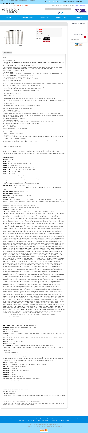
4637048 (32, 233)
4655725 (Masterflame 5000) (40, 266)
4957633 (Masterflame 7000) (9, 309)
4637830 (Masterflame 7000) (45, 240)
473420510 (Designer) (41, 304)
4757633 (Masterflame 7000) (18, 306)
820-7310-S (53, 315)
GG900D (25, 312)
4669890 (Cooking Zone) (29, 304)
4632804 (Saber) (60, 221)
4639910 (46, 256)
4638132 (61, 245)
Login (59, 1)
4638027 (56, 243)
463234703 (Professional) (45, 216)
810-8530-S (47, 315)
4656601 (28, 268)
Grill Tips (76, 418)
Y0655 (28, 385)
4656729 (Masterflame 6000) (54, 271)
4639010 (14, 255)
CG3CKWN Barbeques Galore (33, 180)
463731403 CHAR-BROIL (14, 236)
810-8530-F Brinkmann (54, 201)
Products (10, 418)
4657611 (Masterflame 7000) (19, 274)
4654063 (36, 261)
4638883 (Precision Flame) (51, 253)
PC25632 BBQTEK (12, 197)
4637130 (5, 235)
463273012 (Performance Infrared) (52, 220)
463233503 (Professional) (9, 216)
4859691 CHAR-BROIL (33, 307)
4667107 (14, 303)
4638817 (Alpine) (28, 250)
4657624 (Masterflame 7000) (40, 276)
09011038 (22, 378)
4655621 (51, 263)
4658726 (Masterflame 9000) (9, 291)
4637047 (27, 233)
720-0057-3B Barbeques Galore (21, 178)
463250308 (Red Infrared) (32, 218)
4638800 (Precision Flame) (33, 248)
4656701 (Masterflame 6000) (18, 269)
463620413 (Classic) (13, 230)
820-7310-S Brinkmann (21, 203)
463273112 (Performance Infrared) (11, 221)
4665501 (38, 301)
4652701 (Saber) (21, 261)
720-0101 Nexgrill (18, 358)
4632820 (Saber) (6, 223)
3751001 (38, 403)
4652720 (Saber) (29, 261)
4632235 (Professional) (48, 213)
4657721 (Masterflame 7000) (12, 281)
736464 (33, 205)
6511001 (18, 404)
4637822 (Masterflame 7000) (57, 238)
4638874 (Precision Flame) (22, 253)
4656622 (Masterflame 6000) (47, 268)
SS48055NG (22, 366)
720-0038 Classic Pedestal (20, 357)
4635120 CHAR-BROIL (53, 226)
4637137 (29, 235)
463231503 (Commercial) (31, 215)
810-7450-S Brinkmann (50, 199)
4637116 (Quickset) (53, 233)
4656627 (5, 269)
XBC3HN (42, 319)
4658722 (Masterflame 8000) (12, 289)
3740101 (10, 403)
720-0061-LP (16, 337)
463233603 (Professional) (21, 216)
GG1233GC (24, 309)
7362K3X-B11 (11, 165)
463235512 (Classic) (56, 216)
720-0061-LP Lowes (20, 347)
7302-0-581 (13, 163)
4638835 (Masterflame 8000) (55, 251)
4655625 (19, 264)
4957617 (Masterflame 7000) (54, 307)
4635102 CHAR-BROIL (32, 226)
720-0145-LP (13, 333)
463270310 (40, 220)
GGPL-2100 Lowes (38, 349)
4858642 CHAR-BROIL (22, 307)
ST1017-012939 (22, 385)
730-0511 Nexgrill (40, 360)
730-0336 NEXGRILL (21, 360)
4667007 (56, 301)
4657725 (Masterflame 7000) (54, 281)
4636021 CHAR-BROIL (25, 228)
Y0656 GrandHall (32, 327)
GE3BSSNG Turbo (20, 395)
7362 (30, 163)
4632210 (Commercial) (15, 213)
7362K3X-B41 (18, 165)
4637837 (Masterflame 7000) (37, 241)
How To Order (54, 420)
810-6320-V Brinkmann (33, 199)
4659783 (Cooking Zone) (11, 301)
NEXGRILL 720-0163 (41, 364)
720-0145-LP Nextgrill (38, 358)
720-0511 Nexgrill (13, 360)
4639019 (23, 255)
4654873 (45, 261)
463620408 (6, 230)
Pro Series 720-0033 (14, 381)
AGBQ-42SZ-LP (12, 159)
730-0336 (60, 337)
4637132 (20, 235)
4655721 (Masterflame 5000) (26, 266)
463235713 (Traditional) (8, 218)
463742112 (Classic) (25, 236)
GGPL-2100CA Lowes (47, 349)
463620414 (21, 230)
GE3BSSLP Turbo (11, 395)
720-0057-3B (28, 395)
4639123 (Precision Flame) (58, 255)
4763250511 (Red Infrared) (32, 306)
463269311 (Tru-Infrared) (31, 220)
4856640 (55, 306)
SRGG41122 (12, 393)
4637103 (37, 233)
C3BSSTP (44, 178)
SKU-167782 (56, 188)
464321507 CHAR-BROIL (52, 258)
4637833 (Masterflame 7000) (9, 241)
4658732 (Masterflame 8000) (19, 293)
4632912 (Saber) (31, 223)
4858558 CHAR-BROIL (11, 307)
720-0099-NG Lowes (30, 347)
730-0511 (11, 341)
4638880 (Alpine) (40, 253)
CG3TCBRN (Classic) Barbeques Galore (40, 182)
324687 (33, 378)
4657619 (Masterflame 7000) (12, 276)
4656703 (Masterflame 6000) (32, 269)
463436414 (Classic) (29, 225)
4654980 (50, 261)
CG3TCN (57, 395)
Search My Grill (35, 418)
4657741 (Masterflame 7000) (19, 284)
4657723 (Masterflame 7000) (40, 281)
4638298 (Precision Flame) (9, 248)
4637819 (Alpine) (37, 238)
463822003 (54, 246)
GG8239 (14, 312)
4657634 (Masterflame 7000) (23, 278)
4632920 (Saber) (39, 223)
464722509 (39, 259)
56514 (13, 404)
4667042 (10, 303)
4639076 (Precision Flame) (32, 255)
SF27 (9, 161)
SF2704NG (28, 389)
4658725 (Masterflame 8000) (54, 289)
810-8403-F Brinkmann (43, 201)
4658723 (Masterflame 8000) (26, 289)
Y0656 (13, 173)
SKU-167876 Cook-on (24, 319)
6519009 (32, 404)
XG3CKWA (40, 211)
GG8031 (59, 311)
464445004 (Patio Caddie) (15, 259)
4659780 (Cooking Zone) (48, 299)
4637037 (5, 233)
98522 (12, 207)
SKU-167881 (16, 193)
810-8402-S (34, 201)
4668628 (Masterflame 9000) (47, 303)
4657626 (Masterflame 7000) (54, 276)
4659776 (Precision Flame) (37, 299)
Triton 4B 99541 (27, 207)
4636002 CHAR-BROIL (14, 228)
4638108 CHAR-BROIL (17, 245)
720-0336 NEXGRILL (58, 358)
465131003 (14, 261)
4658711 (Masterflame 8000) (48, 286)
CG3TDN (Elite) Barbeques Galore (31, 183)
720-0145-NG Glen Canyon (30, 325)
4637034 (39, 231)
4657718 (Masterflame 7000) (32, 279)
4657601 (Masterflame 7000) (50, 273)
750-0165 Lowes (29, 349)
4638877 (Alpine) (32, 253)
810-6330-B (41, 199)
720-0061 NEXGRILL (59, 357)
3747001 (28, 403)
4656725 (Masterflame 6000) (26, 271)
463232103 (58, 215)
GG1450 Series (36, 309)
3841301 (61, 403)
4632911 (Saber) (23, 223)
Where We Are (21, 420)
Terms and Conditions (66, 418)
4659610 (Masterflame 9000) (13, 294)
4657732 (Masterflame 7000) (37, 283)
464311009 (32, 258)
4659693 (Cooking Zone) (33, 296)
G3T (29, 185)
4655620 (46, 263)
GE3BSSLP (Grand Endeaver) (32, 188)
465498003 (55, 261)
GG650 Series (38, 311)
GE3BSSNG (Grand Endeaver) (45, 188)
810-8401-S (28, 201)
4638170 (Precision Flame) (9, 246)
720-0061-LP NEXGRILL (8, 358)
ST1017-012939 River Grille (16, 383)
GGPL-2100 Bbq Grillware (17, 195)
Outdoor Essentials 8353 (15, 209)
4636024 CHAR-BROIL (36, 228)
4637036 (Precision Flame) (56, 231)
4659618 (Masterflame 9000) (54, 294)
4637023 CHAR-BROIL (32, 231)
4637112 (46, 233)
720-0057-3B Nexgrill (49, 357)
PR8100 (11, 331)
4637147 (47, 235)
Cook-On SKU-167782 (14, 317)
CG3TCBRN (51, 395)
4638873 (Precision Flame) (9, 253)
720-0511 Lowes (57, 347)
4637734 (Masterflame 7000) (36, 236)
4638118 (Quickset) (36, 245)
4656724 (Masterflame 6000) (12, 271)
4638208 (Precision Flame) (39, 246)
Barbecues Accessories (26, 17)
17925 (14, 343)
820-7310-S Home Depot (15, 335)
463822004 (59, 246)
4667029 (61, 301)
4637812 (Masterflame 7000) (12, 238)
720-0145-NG (20, 333)
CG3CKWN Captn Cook (26, 211)
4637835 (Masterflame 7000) (23, 241)
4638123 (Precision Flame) (48, 245)
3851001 (10, 404)
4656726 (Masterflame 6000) (40, 271)
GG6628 (44, 311)
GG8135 (9, 312)
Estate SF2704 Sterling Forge (18, 389)
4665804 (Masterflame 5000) (47, 301)
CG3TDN (6, 397)
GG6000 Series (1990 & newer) (22, 311)
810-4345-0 (13, 199)
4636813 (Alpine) (7, 231)
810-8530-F (42, 315)
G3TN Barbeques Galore (19, 188)
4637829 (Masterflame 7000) (31, 240)
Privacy (44, 418)
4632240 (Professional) (8, 215)
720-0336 (41, 337)
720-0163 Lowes (48, 347)
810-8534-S (13, 203)
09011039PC (28, 378)
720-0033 (11, 357)
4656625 (61, 268)
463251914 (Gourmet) (56, 218)
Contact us (26, 418)
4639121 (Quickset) (47, 255)
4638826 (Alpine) (37, 250)
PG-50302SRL (13, 370)
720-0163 (36, 337)
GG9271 (34, 312)
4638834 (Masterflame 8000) (41, 251)
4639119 (40, 255)
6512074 (23, 404)
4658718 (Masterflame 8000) (32, 288)
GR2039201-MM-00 (16, 355)
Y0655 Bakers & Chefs (17, 171)
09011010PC (17, 378)
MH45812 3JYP (15, 368)
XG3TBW (21, 401)
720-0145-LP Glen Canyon (17, 325)
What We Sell (31, 420)
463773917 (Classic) (48, 236)
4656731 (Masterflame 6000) (23, 273)
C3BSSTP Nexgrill (21, 364)
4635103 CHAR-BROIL (43, 226)
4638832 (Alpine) (30, 251)
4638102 (61, 243)
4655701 (24, 264)
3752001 (42, 403)
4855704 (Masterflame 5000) (45, 306)
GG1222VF (19, 309)
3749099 (33, 403)
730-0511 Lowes (13, 349)
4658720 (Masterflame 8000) (46, 288)
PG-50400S (19, 370)
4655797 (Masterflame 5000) (54, 266)
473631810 (55, 304)
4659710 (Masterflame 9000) (46, 296)
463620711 (27, 230)
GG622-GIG (31, 311)
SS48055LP (16, 366)
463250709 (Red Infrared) (44, 218)
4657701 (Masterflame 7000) (37, 278)
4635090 (24, 226)
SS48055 (12, 366)
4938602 (45, 307)
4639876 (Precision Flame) (37, 256)
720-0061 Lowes (11, 347)
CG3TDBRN (62, 395)
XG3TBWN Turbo (27, 401)
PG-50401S (12, 372)
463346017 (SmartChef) (8, 225)
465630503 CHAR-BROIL (20, 268)
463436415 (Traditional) (40, 225)
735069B (20, 205)
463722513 (5, 236)
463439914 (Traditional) (52, 225)
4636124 (53, 228)
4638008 (52, 243)
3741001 (14, 403)
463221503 (34, 213)
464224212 (56, 256)
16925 (10, 343)
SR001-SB (16, 331)
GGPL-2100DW (27, 195)
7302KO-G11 (25, 163)
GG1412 (30, 309)
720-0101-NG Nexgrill (28, 358)
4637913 (28, 243)
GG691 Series (50, 311)
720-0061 (11, 337)
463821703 (48, 246)
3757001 (47, 403)
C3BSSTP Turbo (39, 395)
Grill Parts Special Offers (77, 28)
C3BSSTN (33, 395)
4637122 (60, 233)
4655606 (28, 263)
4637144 (34, 235)
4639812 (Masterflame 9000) (23, 256)
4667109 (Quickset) (21, 303)
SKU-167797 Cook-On (14, 319)
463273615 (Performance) (25, 221)
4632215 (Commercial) (26, 213)
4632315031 (40, 215)
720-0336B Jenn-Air (48, 337)
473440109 (49, 304)
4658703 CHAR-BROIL (36, 286)
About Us (18, 418)
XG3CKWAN (45, 211)
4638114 (30, 245)
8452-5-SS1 (21, 167)
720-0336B (5, 360)
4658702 (28, 286)
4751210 (5, 306)
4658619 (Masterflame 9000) (19, 286)
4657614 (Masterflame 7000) (46, 274)
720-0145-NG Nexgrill (49, 358)
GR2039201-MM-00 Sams (13, 385)
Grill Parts (9, 17)
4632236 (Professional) (59, 213)
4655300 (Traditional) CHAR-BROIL (17, 263)
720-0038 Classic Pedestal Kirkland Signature (25, 345)
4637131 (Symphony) (12, 235)
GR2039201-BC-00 (16, 169)
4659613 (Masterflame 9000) (27, 294)
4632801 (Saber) (44, 221)
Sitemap (84, 418)
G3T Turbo (10, 399)
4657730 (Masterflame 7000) (23, 283)
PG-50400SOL (26, 370)
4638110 (25, 245)
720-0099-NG (23, 337)
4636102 (48, 228)
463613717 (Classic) (59, 228)
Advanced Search (75, 39)
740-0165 (16, 341)
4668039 (38, 303)
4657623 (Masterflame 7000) (26, 276)
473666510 (61, 304)
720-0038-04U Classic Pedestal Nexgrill (35, 357)
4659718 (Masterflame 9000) (9, 299)
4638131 (56, 245)
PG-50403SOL (13, 374)
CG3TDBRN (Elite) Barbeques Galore (15, 183)
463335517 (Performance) (58, 223)
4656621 (38, 268)
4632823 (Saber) (15, 223)
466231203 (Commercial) (29, 301)
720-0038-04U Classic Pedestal (15, 323)
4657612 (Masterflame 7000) (32, 274)
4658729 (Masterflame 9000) (50, 291)
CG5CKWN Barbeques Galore (20, 185)
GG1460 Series (43, 309)
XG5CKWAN (51, 211)
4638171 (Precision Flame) (22, 246)
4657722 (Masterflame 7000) (26, 281)
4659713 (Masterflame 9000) (26, 298)
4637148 (52, 235)
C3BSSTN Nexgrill (13, 364)
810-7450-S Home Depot (29, 333)
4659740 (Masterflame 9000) (23, 299)
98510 (9, 207)
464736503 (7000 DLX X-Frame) (50, 259)
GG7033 (55, 311)
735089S (25, 205)
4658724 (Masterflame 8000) (40, 289)
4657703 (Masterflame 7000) (50, 278)
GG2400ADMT (50, 309)
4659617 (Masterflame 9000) (40, 294)
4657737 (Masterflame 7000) (50, 283)
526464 (14, 387)
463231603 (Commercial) (49, 215)
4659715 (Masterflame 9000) (40, 298)
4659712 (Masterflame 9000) (12, 298)
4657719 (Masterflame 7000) (46, 279)
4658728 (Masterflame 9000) (37, 291)
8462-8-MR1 (31, 167)
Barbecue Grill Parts (65, 420)
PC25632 (38, 378)
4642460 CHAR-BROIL (18, 258)
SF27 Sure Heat (12, 391)
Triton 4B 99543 (35, 207)
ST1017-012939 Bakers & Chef (28, 169)
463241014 (22, 218)
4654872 (41, 261)
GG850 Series (19, 312)
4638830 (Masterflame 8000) (19, 251)
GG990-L (39, 312)
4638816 (22, 250)
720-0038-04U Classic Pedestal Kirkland (44, 345)
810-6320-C (13, 315)
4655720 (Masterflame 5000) (12, 266)
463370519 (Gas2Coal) (20, 225)
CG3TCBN (46, 395)
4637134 (25, 235)
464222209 (51, 256)
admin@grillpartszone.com (81, 5)
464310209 (26, 258)
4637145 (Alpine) (40, 235)
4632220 (40, 213)
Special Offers (44, 17)
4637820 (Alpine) (46, 238)
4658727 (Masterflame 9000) (23, 291)
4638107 (10, 245)
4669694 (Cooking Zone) (18, 304)
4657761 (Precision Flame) (45, 284)
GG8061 (5, 312)
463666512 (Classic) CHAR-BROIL (43, 230)
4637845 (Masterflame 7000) (50, 241)
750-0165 (21, 341)
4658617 (54, 284)
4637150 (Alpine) (58, 235)
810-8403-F (36, 315)
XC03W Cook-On (12, 321)
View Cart (55, 1)
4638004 (42, 243)
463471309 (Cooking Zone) (15, 226)
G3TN (9, 401)
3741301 (19, 403)
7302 (9, 163)
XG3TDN (38, 401)
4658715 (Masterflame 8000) (19, 288)
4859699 (40, 307)
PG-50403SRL (13, 376)
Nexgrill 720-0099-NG (31, 364)
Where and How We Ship (43, 420)
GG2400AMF (57, 309)
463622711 (33, 230)
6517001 (27, 404)
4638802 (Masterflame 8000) (46, 248)
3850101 (5, 404)
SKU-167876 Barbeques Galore (21, 191)
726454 (11, 205)
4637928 (33, 243)
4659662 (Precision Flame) (22, 296)
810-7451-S (11, 201)
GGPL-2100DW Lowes (58, 349)
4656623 (56, 268)
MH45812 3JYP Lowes (8, 350)
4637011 (13, 231)
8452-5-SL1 (16, 167)
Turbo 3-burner (14, 401)
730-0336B (11, 339)
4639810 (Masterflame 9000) (10, 256)
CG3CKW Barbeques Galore (20, 180)
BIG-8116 (12, 329)
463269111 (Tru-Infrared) (19, 220)
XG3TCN (34, 401)
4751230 (10, 306)
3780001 (56, 403)
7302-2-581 (19, 163)
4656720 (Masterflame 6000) (46, 269)
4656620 (33, 268)
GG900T (29, 312)
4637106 (41, 233)
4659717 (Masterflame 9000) (54, 298)
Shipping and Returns (53, 418)
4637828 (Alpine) (20, 240)
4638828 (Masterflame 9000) (48, 250)
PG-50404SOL (20, 376)
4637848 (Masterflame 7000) (19, 243)
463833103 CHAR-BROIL (21, 248)
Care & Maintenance (61, 17)
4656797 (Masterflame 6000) (37, 273)
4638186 (30, 246)
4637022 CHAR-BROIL (21, 231)
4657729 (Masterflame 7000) (9, 283)
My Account (48, 1)
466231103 (20, 301)
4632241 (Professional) (19, 215)
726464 (16, 205)
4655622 (56, 263)
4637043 (10, 233)
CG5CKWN (34, 211)
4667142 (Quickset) (31, 303)
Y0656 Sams (33, 385)
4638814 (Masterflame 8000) (12, 250)
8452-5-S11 (10, 167)
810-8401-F (38, 333)
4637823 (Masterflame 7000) (9, 240)
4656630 (10, 269)
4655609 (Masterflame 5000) (37, 263)
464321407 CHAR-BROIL (40, 258)
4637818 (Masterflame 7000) (26, 238)
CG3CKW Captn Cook (15, 211)
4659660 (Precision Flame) (9, 296)
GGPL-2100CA (14, 352)
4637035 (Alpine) (46, 231)
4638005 (47, 243)
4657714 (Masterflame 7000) (19, 279)
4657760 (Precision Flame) (32, 284)
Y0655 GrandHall (24, 327)
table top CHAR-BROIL (46, 312)
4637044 (14, 233)
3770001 (52, 403)
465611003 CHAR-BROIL (8, 268)
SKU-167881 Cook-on (35, 319)
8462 (26, 167)
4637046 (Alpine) (21, 233)
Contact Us (79, 17)
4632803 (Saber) (52, 221)
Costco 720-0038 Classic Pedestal (38, 323)
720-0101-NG (30, 337)
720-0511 (55, 337)
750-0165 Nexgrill (13, 362)
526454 (10, 387)
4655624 (15, 264)
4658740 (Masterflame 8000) (32, 293)
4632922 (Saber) (47, 223)
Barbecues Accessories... (77, 30)
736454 (29, 205)
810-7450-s (19, 315)
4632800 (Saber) (36, 221)
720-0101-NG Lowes (39, 347)
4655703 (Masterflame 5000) (33, 264)
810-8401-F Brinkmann (20, 201)
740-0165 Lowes (21, 349)
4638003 (38, 243)
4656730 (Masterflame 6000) (9, 273)
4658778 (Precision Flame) (46, 293)
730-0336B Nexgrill (31, 360)
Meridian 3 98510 (19, 207)
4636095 (43, 228)
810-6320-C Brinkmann (21, 199)
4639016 (18, 255)
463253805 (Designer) (8, 220)
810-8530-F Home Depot (52, 333)
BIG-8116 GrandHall (14, 327)
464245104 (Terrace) (7, 258)
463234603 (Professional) (33, 216)
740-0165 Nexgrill (49, 360)
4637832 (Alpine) (56, 240)
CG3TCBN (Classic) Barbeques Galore (22, 182)
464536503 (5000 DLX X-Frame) (29, 259)
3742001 (24, 403)
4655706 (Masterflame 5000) (46, 264)
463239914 (17, 218)
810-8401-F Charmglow (27, 315)
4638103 (5, 245)
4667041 (5, 303)
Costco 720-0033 (26, 323)
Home (3, 418)
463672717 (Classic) (56, 230)
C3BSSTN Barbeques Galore (35, 178)
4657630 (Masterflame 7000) (9, 278)
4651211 (9, 261)
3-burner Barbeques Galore (20, 176)
